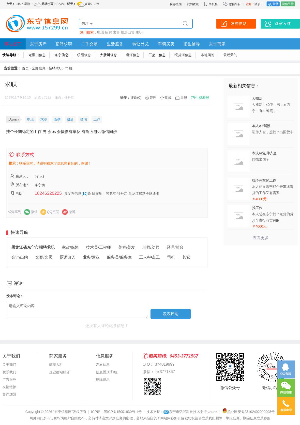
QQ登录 (273, 4)
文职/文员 (43, 257)
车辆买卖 (166, 44)
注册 (249, 4)
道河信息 (133, 55)
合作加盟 (9, 394)
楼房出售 (128, 32)
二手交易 (89, 44)
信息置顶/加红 (107, 372)
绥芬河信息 (183, 55)
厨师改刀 (67, 257)
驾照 (83, 119)
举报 (183, 97)
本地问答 (207, 55)
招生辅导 (191, 44)
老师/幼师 (150, 247)
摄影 (70, 119)
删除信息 (103, 379)
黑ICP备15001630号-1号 (123, 412)
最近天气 (230, 55)
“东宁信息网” (63, 412)
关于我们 (9, 365)
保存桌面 (176, 4)
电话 (100, 32)
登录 (257, 4)
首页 (25, 68)
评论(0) (135, 97)
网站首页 (12, 44)
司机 (68, 68)
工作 (96, 119)
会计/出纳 (19, 257)
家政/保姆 (70, 247)
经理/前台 (175, 247)
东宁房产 (38, 44)
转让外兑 (140, 44)
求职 (43, 119)
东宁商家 (217, 44)
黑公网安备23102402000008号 (248, 412)
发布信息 (103, 365)
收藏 (168, 97)
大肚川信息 (108, 55)
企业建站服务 (59, 372)
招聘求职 (64, 44)
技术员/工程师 (98, 247)
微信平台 (235, 4)
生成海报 (202, 97)
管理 (153, 97)
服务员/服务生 (119, 257)
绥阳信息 (84, 55)
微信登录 (288, 4)
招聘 (108, 32)
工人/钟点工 (149, 257)
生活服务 (115, 44)
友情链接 (9, 387)
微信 (57, 119)
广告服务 (9, 379)
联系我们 (9, 372)
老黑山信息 (37, 55)
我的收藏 (193, 4)
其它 (186, 257)
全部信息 (38, 68)
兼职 (138, 32)
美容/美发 (126, 247)
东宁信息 (61, 55)
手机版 (211, 4)
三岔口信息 (157, 55)
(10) (84, 194)
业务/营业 (91, 257)
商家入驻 (56, 365)
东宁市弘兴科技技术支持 (190, 412)
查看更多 (261, 238)
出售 (116, 32)
